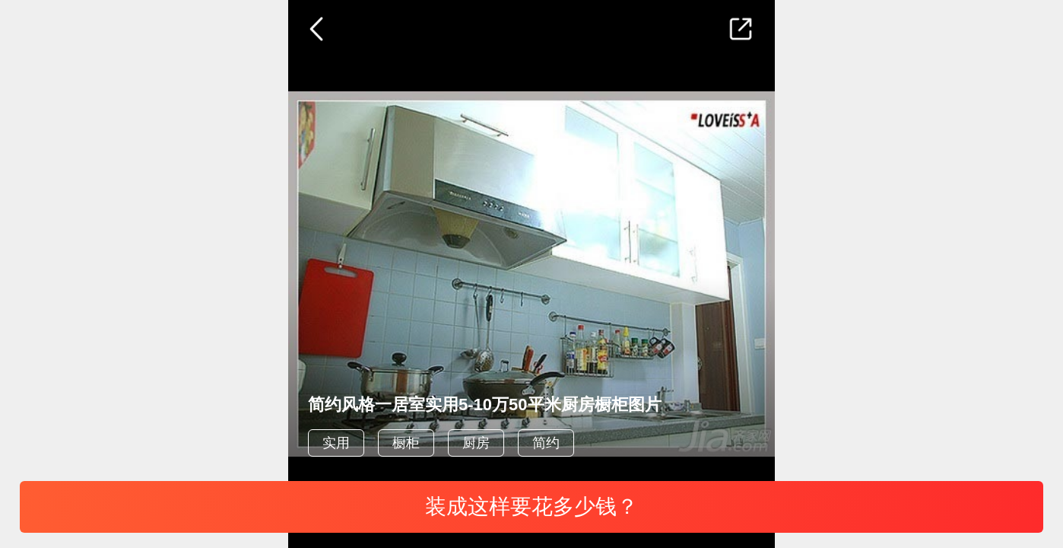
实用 (336, 443)
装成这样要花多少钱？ (531, 506)
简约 (546, 443)
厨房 (476, 443)
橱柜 (406, 443)
